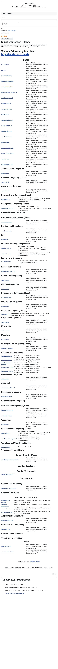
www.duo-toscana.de (7, 348)
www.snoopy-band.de (7, 371)
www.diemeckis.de (6, 297)
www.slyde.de (5, 114)
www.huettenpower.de (7, 98)
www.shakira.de (5, 199)
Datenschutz (23, 610)
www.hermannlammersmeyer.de (10, 460)
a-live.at (3, 70)
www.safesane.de (6, 546)
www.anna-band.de (6, 75)
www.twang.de (5, 142)
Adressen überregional (26, 636)
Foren (21, 660)
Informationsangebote (26, 632)
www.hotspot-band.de (7, 208)
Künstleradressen (27, 653)
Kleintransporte (24, 630)
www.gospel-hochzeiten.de (8, 488)
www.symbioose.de (6, 222)
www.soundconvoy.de (7, 120)
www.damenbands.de (7, 87)
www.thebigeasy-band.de (8, 271)
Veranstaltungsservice (26, 625)
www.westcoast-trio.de (7, 552)
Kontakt (22, 608)
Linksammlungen (11, 30)
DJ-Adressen (25, 646)
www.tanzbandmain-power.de (9, 439)
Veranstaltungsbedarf (26, 655)
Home (22, 606)
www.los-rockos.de (6, 231)
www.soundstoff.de (6, 125)
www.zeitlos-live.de (6, 396)
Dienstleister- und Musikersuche (29, 627)
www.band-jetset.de (6, 356)
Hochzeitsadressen (27, 650)
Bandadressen (26, 640)
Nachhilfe (23, 620)
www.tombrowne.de (6, 137)
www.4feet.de (5, 64)
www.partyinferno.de (6, 109)
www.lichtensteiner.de (7, 474)
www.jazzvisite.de (6, 248)
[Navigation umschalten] (3, 17)
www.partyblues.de (6, 416)
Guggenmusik (24, 657)
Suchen (22, 23)
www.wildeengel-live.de (7, 153)
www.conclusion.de (6, 360)
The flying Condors (35, 561)
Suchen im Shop (24, 615)
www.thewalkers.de (6, 131)
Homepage (23, 618)
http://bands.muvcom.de (15, 54)
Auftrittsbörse (24, 622)
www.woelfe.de (5, 159)
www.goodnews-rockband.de (9, 92)
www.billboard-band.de (7, 81)
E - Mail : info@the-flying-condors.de (14, 593)
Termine (22, 662)
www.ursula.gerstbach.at (8, 388)
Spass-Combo (24, 664)
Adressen (23, 634)
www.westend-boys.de (7, 148)
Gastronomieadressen (28, 648)
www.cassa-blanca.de (7, 410)
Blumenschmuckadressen (29, 642)
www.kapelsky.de (6, 103)
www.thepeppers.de (6, 512)
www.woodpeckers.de (7, 164)
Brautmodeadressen (27, 644)
